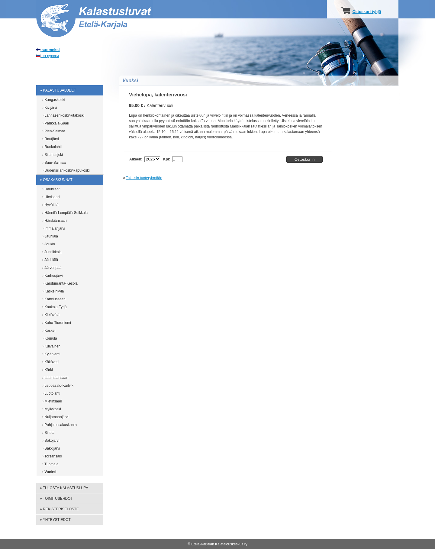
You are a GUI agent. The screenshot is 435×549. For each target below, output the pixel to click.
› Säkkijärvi (51, 448)
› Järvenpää (51, 268)
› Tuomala (50, 464)
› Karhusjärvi (52, 275)
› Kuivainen (51, 346)
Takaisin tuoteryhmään (144, 178)
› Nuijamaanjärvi (55, 417)
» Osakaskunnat (56, 180)
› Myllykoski (51, 409)
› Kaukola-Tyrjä (54, 307)
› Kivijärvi (49, 107)
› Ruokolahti (52, 147)
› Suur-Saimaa (54, 162)
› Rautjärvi (50, 139)
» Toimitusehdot (56, 498)
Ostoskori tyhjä (366, 11)
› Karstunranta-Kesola (60, 283)
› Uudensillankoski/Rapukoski (66, 170)
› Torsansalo (52, 456)
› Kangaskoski (53, 100)
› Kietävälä (51, 315)
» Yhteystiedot (55, 520)
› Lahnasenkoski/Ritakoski (63, 115)
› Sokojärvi (51, 440)
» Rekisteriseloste (59, 509)
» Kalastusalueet (58, 90)
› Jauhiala (50, 236)
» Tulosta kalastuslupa (64, 488)
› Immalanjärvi (53, 228)
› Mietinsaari (52, 401)
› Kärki (47, 370)
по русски (47, 55)
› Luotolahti (51, 393)
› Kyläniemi (51, 354)
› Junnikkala (52, 252)
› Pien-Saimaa (53, 131)
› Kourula (49, 338)
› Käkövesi (50, 362)
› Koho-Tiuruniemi (56, 323)
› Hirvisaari (51, 197)
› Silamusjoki (52, 155)
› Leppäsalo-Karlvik (57, 385)
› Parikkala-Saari (55, 123)
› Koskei (48, 330)
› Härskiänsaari (54, 220)
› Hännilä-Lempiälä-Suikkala (65, 213)
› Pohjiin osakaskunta (59, 425)
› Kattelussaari (54, 299)
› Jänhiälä (50, 260)
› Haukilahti (51, 189)
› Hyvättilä (50, 205)
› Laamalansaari (55, 378)
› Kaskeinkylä (53, 291)
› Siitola (48, 433)
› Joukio (48, 244)
